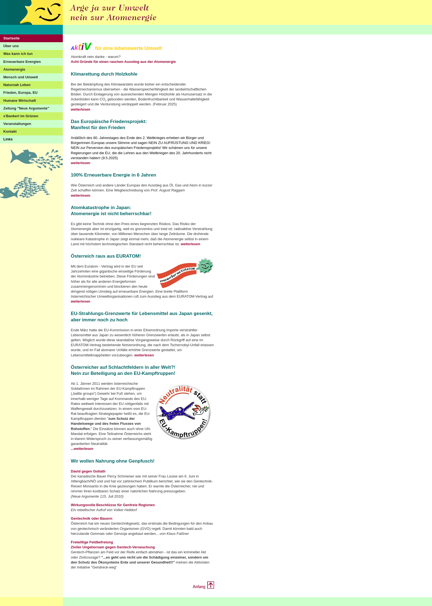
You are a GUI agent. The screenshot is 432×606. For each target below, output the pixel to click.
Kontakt (10, 131)
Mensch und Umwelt (20, 77)
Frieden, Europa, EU (20, 92)
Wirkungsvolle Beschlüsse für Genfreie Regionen (113, 505)
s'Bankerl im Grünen (20, 116)
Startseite (11, 38)
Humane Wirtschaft (19, 100)
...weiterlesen (82, 449)
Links (8, 139)
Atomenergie (14, 69)
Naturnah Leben (17, 85)
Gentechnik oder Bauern (91, 518)
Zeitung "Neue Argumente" (26, 108)
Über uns (11, 46)
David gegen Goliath (88, 471)
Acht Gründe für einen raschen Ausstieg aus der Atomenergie (123, 62)
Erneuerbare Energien (22, 62)
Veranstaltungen (17, 124)
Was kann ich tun (18, 54)
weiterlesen (80, 109)
